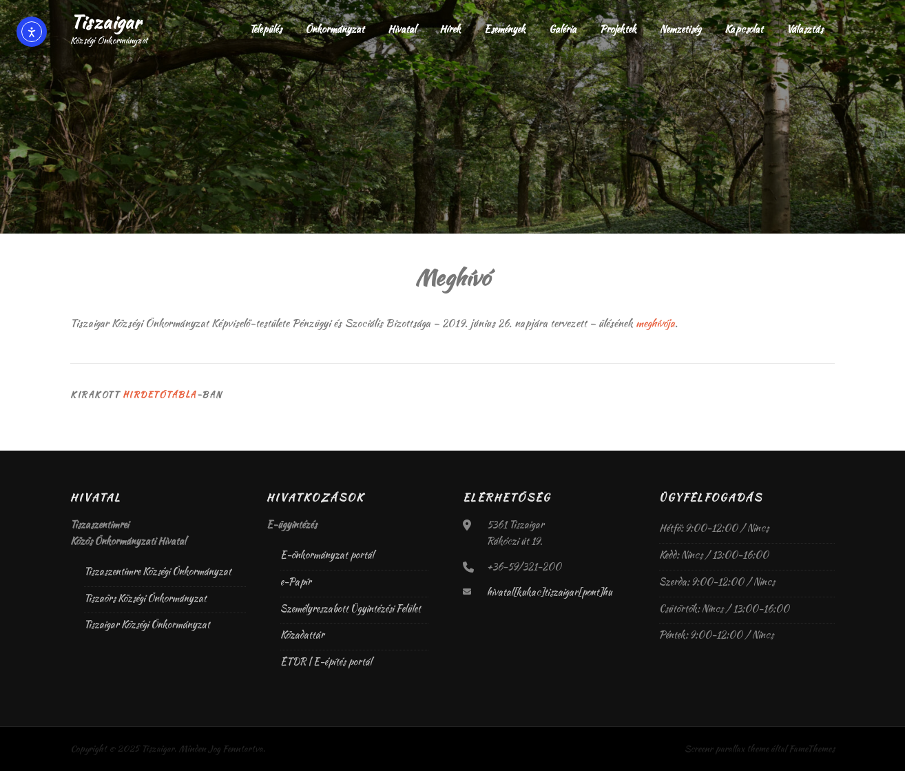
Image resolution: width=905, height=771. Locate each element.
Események (505, 29)
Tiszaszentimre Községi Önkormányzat (157, 571)
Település (265, 29)
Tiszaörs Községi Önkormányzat (145, 598)
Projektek (618, 29)
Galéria (562, 29)
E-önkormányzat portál (327, 555)
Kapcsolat (744, 29)
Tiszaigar (105, 22)
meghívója (655, 323)
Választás (805, 29)
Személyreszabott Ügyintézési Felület (350, 608)
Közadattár (302, 634)
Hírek (450, 29)
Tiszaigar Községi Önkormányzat (147, 624)
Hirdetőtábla (160, 394)
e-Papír (295, 581)
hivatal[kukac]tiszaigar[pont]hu (549, 592)
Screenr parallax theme (727, 748)
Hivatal (402, 29)
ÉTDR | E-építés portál (326, 661)
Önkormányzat (334, 29)
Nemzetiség (680, 29)
